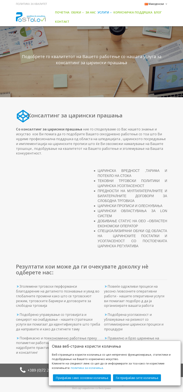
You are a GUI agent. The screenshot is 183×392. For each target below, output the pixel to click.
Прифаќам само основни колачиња (82, 378)
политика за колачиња (87, 368)
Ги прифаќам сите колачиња (137, 378)
